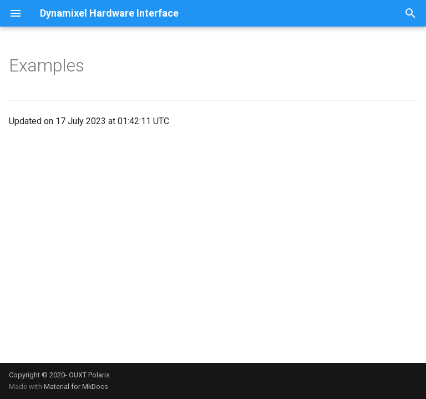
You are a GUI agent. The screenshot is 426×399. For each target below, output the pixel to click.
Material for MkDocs (76, 386)
